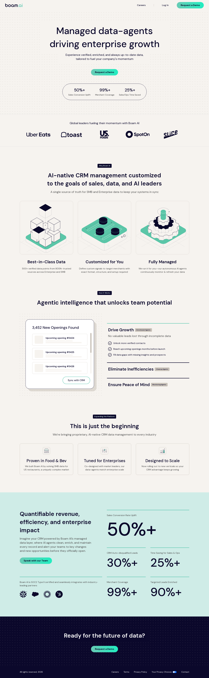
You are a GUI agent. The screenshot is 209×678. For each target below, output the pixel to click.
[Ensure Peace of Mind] (148, 383)
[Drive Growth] (148, 328)
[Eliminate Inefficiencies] (148, 367)
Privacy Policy (140, 672)
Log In (165, 5)
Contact (185, 672)
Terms (126, 672)
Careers (141, 5)
